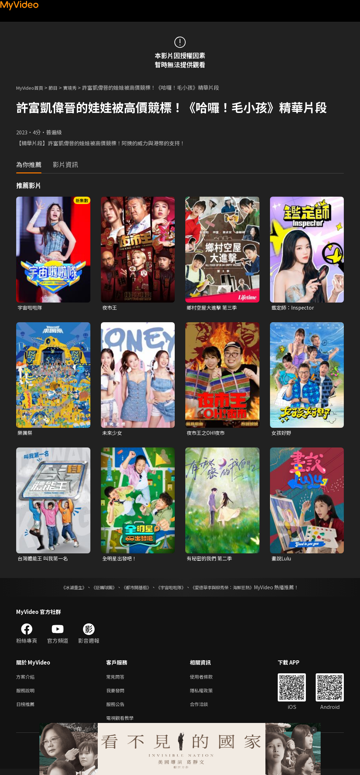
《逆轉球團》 (96, 589)
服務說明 (26, 694)
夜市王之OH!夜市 (207, 433)
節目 (58, 87)
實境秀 (77, 87)
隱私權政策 (207, 694)
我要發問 (116, 694)
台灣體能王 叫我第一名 (44, 560)
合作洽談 (204, 708)
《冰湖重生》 (61, 589)
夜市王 (110, 307)
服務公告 (116, 708)
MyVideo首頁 (32, 87)
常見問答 (116, 679)
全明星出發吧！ (120, 560)
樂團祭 (25, 433)
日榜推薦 (26, 708)
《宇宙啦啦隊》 (172, 589)
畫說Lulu (282, 560)
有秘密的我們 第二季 (211, 560)
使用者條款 (207, 679)
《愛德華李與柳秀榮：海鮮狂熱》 (231, 589)
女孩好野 (281, 433)
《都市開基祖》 (133, 589)
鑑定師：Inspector (294, 307)
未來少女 (112, 433)
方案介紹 (26, 679)
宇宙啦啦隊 (31, 307)
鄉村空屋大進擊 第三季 (213, 307)
